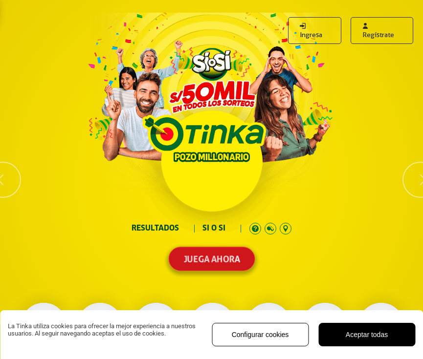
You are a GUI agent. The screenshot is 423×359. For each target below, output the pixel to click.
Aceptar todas (367, 334)
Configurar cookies (260, 334)
